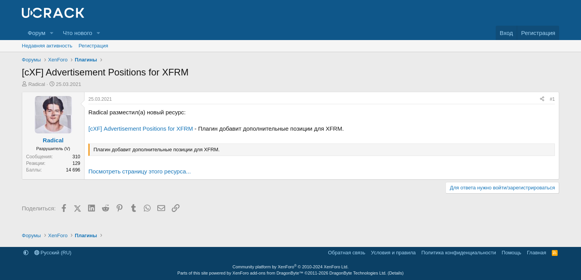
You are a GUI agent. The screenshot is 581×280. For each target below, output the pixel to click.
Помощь (511, 253)
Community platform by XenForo (290, 266)
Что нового (77, 33)
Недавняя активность (47, 46)
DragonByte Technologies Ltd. (358, 273)
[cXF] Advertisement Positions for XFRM (140, 128)
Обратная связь (346, 253)
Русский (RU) (53, 253)
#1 (552, 99)
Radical (36, 84)
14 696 (73, 170)
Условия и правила (393, 253)
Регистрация (93, 46)
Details (395, 273)
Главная (536, 253)
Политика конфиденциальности (458, 253)
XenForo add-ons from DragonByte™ (267, 273)
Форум (37, 33)
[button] (51, 33)
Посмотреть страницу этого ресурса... (139, 171)
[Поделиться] (542, 99)
